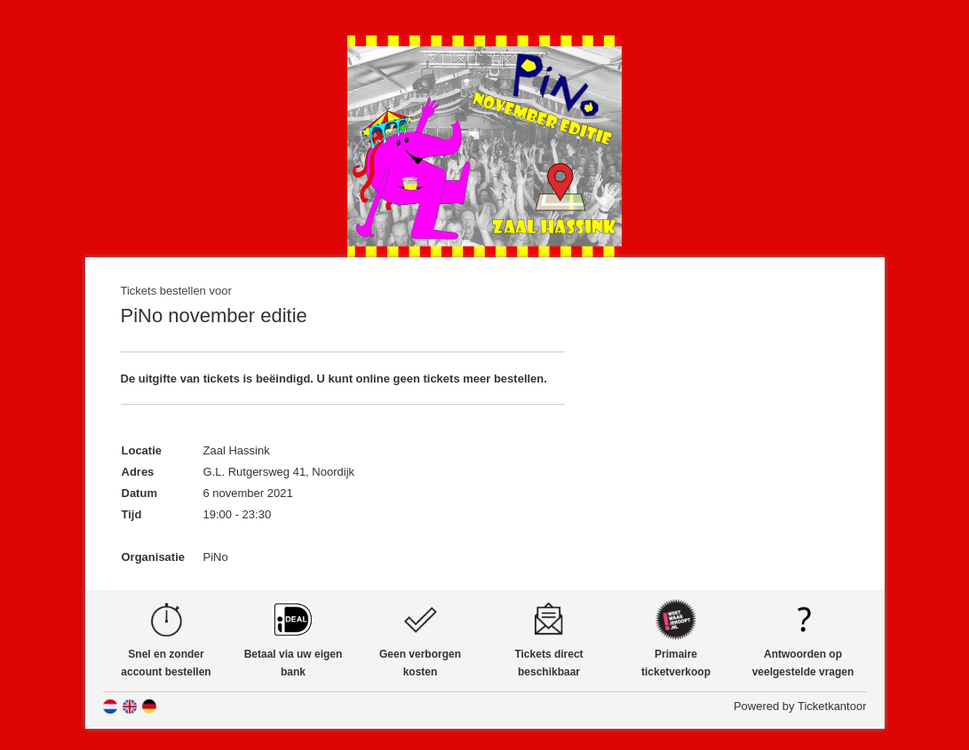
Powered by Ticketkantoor (800, 706)
